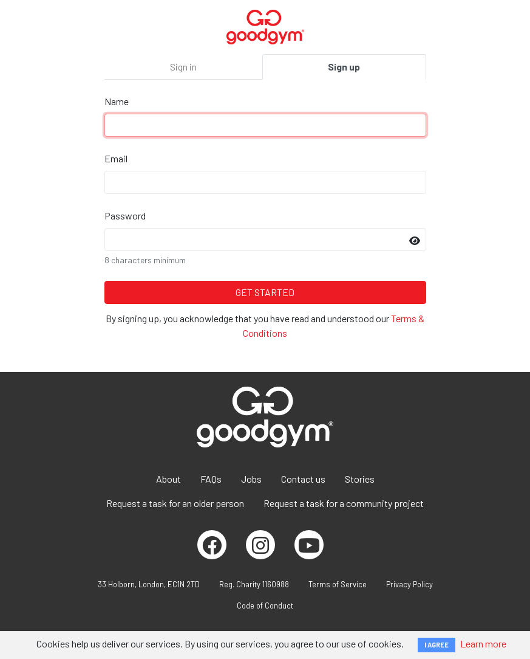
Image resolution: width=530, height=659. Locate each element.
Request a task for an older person (175, 503)
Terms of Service (337, 584)
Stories (360, 479)
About (168, 479)
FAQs (211, 479)
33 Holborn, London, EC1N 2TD (149, 584)
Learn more (483, 643)
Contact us (303, 479)
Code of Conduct (265, 605)
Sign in (183, 66)
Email (115, 158)
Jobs (251, 479)
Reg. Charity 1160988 (254, 584)
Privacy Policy (409, 584)
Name (116, 101)
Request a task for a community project (343, 503)
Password (125, 215)
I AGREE (436, 645)
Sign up (344, 66)
